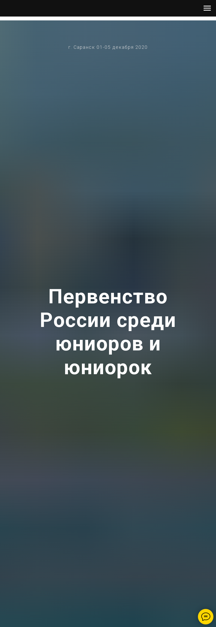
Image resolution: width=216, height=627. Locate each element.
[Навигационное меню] (207, 8)
